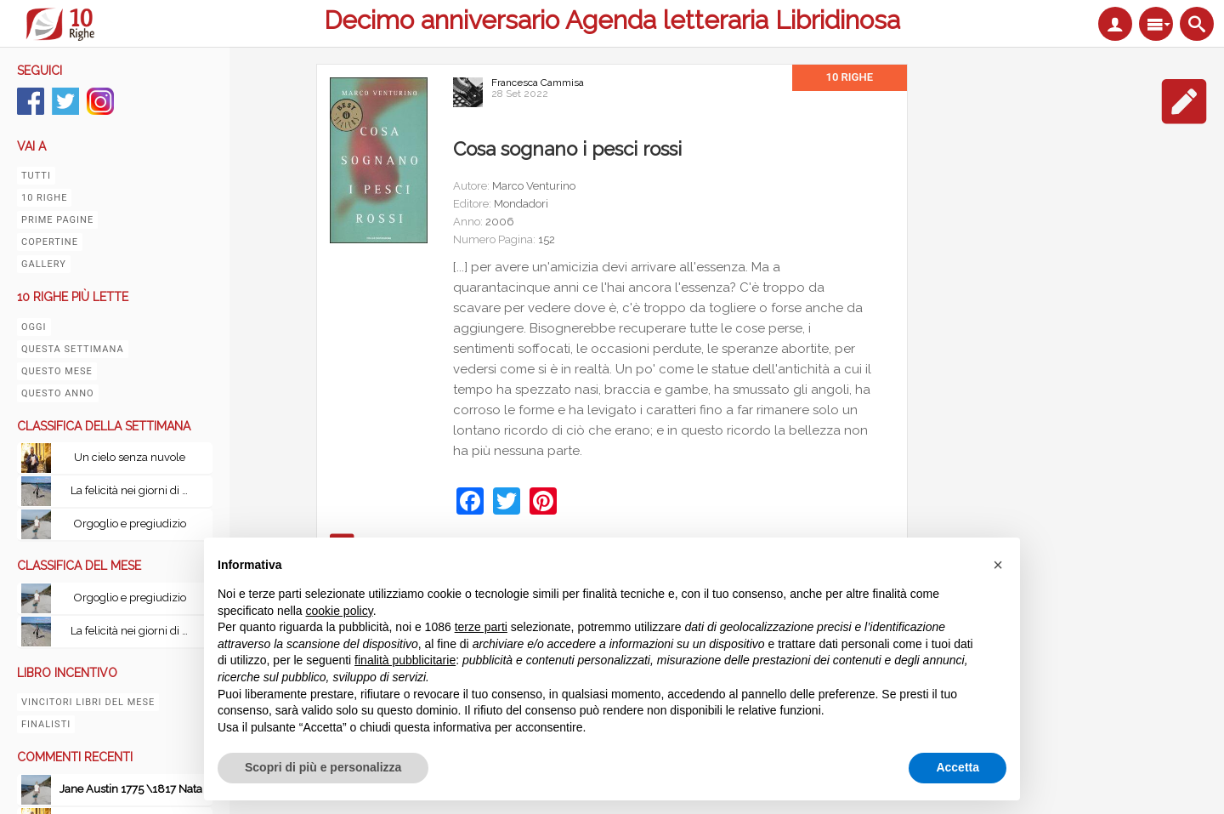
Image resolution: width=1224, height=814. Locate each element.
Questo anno (57, 393)
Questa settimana (72, 349)
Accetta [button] (957, 767)
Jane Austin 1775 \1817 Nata (131, 789)
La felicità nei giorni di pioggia (134, 490)
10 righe (44, 197)
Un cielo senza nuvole (129, 457)
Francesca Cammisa (537, 82)
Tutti (36, 175)
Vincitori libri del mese (88, 702)
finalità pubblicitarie (405, 660)
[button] (998, 564)
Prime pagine (57, 219)
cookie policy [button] (339, 611)
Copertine (49, 242)
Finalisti (46, 724)
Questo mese (57, 371)
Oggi (34, 327)
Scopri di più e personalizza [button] (323, 767)
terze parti (481, 627)
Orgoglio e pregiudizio (130, 523)
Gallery (43, 264)
